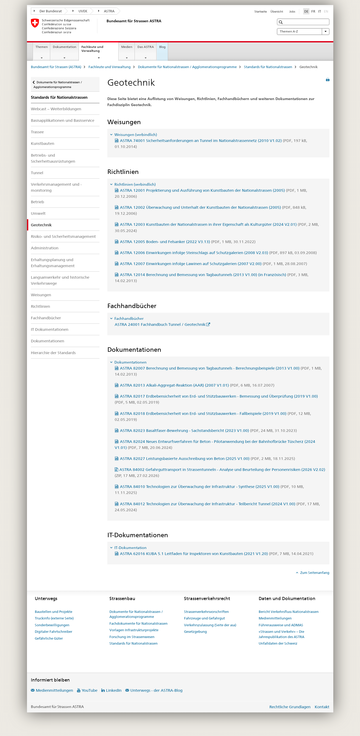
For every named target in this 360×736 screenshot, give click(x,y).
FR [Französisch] (313, 11)
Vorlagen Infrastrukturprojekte (133, 630)
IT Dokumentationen (49, 329)
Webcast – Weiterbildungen (56, 108)
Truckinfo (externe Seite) (54, 618)
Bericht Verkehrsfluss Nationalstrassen (289, 611)
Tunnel (37, 172)
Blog (162, 47)
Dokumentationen (47, 340)
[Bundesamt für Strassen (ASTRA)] (105, 26)
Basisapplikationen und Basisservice (62, 120)
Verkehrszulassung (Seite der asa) (210, 625)
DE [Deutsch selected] (306, 11)
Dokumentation (64, 47)
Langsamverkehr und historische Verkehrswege (60, 280)
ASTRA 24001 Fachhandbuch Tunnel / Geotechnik (160, 324)
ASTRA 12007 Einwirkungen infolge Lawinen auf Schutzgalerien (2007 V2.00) (213, 263)
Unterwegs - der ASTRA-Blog (156, 690)
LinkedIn (113, 690)
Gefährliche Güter (49, 638)
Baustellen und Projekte (53, 611)
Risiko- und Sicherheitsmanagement (63, 236)
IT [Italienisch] (319, 11)
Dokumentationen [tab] (130, 362)
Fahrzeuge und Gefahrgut (204, 618)
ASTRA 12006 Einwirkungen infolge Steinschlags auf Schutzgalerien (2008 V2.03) (218, 252)
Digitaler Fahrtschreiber (53, 631)
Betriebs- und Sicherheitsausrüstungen (53, 158)
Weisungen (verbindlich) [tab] (135, 135)
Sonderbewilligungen (52, 625)
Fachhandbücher (46, 317)
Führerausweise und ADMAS (281, 625)
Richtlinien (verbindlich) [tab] (135, 184)
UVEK (80, 11)
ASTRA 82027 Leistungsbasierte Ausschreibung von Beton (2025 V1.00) (207, 458)
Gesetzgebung (195, 631)
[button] (281, 22)
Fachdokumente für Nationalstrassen (138, 623)
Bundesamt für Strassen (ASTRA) (56, 67)
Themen (42, 47)
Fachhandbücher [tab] (128, 318)
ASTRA (106, 11)
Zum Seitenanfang (314, 572)
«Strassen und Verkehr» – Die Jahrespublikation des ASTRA (281, 634)
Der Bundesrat (48, 11)
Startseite (260, 11)
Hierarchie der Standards (53, 352)
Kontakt (322, 706)
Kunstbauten (42, 143)
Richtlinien (40, 306)
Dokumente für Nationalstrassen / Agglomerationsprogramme (187, 67)
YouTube (89, 690)
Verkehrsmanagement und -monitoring (56, 187)
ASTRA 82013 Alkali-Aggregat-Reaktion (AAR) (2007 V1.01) (197, 385)
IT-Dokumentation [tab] (130, 548)
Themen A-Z (303, 31)
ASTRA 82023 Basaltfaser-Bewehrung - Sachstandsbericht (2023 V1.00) (208, 430)
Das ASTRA (145, 47)
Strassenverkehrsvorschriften (206, 611)
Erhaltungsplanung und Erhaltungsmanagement (53, 262)
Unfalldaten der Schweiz (278, 643)
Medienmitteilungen (275, 618)
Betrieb (37, 201)
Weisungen (41, 294)
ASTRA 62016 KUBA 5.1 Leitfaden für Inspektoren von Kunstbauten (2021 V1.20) (216, 553)
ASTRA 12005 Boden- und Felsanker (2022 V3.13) (188, 241)
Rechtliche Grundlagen (290, 706)
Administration (44, 247)
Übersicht (276, 11)
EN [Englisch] (326, 11)
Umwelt (38, 213)
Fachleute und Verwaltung (96, 50)
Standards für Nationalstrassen (268, 67)
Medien (126, 47)
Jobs (292, 11)
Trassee (37, 131)
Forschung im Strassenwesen (131, 637)
